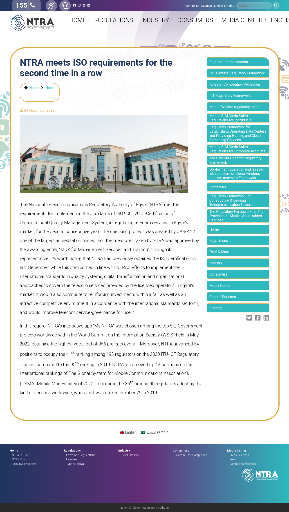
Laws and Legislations (80, 455)
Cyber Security (130, 455)
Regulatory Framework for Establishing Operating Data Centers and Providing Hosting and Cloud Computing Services (237, 133)
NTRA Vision (19, 459)
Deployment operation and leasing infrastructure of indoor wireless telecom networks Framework (236, 173)
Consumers (195, 20)
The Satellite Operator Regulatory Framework (235, 160)
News (50, 88)
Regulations (113, 20)
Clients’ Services (222, 297)
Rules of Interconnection (228, 62)
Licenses (71, 459)
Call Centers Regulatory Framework (237, 73)
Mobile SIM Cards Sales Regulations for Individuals (230, 118)
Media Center (242, 20)
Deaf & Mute (219, 252)
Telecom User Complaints (191, 455)
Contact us (192, 5)
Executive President (24, 463)
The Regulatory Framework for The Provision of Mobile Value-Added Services (236, 215)
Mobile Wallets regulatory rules (234, 107)
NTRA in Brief (20, 455)
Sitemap (206, 5)
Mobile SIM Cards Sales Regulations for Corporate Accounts (237, 149)
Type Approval (75, 463)
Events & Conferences (243, 463)
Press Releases (239, 455)
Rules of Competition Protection (234, 84)
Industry (155, 20)
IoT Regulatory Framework (230, 95)
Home (77, 20)
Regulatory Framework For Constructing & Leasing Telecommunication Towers (230, 200)
